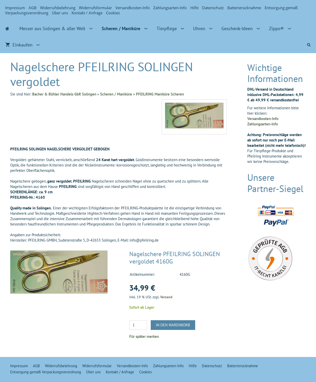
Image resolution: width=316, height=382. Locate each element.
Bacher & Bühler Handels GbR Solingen (64, 94)
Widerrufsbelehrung (57, 7)
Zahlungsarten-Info (170, 7)
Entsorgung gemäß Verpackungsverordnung (45, 371)
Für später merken (144, 336)
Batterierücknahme (244, 7)
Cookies (113, 12)
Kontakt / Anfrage (87, 12)
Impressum (15, 7)
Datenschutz (213, 7)
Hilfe (194, 7)
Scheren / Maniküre (116, 94)
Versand (166, 297)
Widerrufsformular (95, 7)
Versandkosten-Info (132, 7)
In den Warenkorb (173, 325)
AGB (33, 7)
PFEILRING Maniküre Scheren (160, 94)
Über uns (60, 12)
